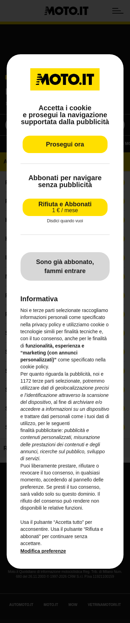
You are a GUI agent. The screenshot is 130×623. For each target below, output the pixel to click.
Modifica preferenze (43, 551)
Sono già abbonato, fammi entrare (65, 266)
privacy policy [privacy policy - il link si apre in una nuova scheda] (46, 324)
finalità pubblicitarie (41, 430)
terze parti (43, 381)
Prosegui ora (65, 144)
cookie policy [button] (34, 367)
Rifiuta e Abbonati (65, 207)
